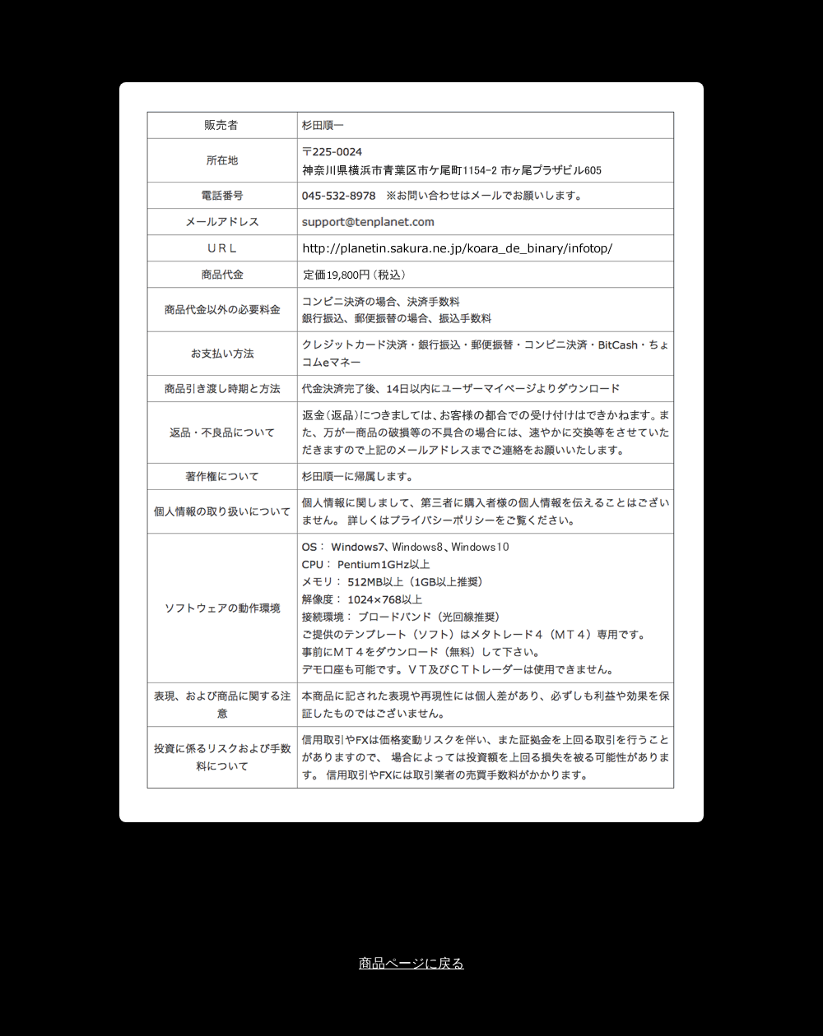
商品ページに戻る (411, 963)
